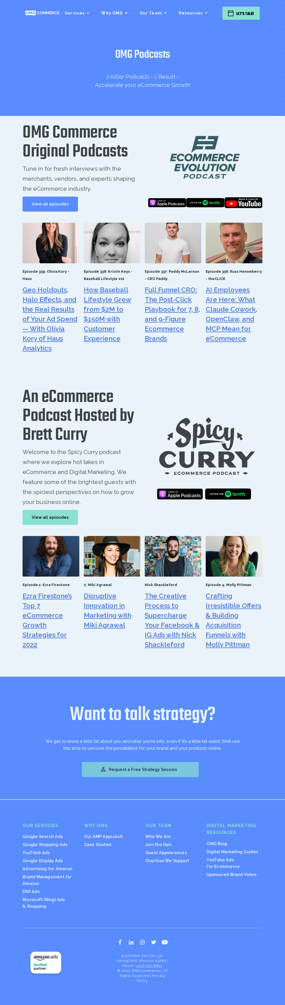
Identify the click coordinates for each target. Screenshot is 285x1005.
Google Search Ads (43, 836)
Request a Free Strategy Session (138, 769)
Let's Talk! (245, 13)
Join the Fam (158, 844)
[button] (77, 13)
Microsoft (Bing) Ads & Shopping (44, 903)
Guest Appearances (166, 852)
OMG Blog (217, 843)
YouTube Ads (36, 852)
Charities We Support (167, 860)
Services (75, 13)
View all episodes (50, 204)
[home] (42, 13)
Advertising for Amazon (47, 868)
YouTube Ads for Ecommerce (223, 863)
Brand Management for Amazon (47, 880)
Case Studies (98, 844)
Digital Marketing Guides (232, 851)
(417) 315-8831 (149, 966)
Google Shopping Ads (45, 844)
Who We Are (158, 836)
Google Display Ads (43, 860)
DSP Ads (31, 891)
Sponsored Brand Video (231, 874)
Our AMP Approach (103, 836)
